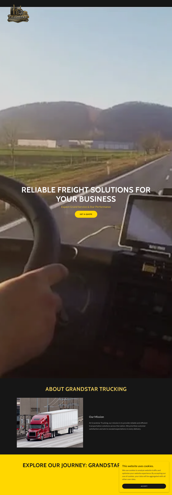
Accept (144, 486)
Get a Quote (86, 214)
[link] (18, 3)
